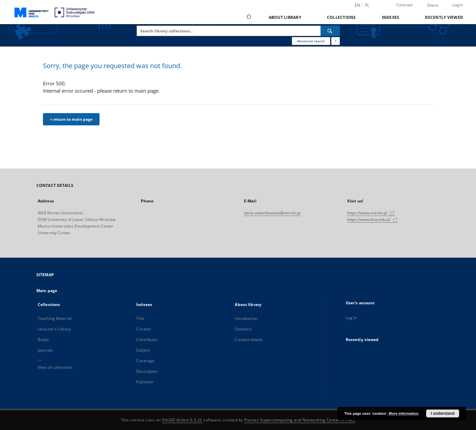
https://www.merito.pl (371, 213)
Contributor (147, 339)
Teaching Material (55, 318)
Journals (45, 350)
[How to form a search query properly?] (335, 41)
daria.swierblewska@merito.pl (272, 213)
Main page (46, 290)
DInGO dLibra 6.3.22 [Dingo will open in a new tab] (182, 420)
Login (458, 5)
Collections (341, 17)
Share (432, 5)
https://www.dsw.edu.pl (372, 219)
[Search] (330, 30)
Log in (351, 318)
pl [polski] (367, 5)
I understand (443, 413)
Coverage (145, 361)
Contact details (249, 339)
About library (285, 17)
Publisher (145, 382)
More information (403, 413)
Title (140, 318)
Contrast (404, 5)
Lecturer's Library (54, 329)
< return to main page (71, 119)
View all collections (55, 367)
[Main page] (248, 17)
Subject (143, 350)
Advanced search (311, 41)
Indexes (391, 17)
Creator (143, 329)
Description (147, 371)
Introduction (246, 318)
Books (43, 339)
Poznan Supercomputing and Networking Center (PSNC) (299, 420)
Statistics (243, 329)
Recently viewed (444, 17)
